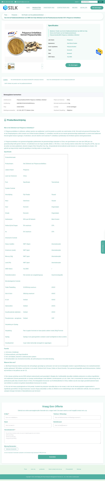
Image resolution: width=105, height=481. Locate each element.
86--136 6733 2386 (8, 1)
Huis (28, 7)
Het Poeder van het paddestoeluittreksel (32, 15)
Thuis (5, 15)
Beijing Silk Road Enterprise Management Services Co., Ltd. (51, 477)
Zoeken (100, 1)
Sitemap (79, 470)
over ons (33, 470)
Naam (6, 422)
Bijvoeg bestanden (10, 446)
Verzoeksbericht (9, 429)
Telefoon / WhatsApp (59, 414)
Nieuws (74, 7)
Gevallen (83, 7)
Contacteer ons (63, 7)
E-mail (6, 414)
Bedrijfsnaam (57, 422)
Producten (36, 7)
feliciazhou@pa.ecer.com (22, 1)
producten (42, 470)
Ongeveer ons (49, 7)
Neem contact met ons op (55, 470)
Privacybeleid (69, 470)
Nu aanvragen (96, 7)
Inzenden (52, 457)
